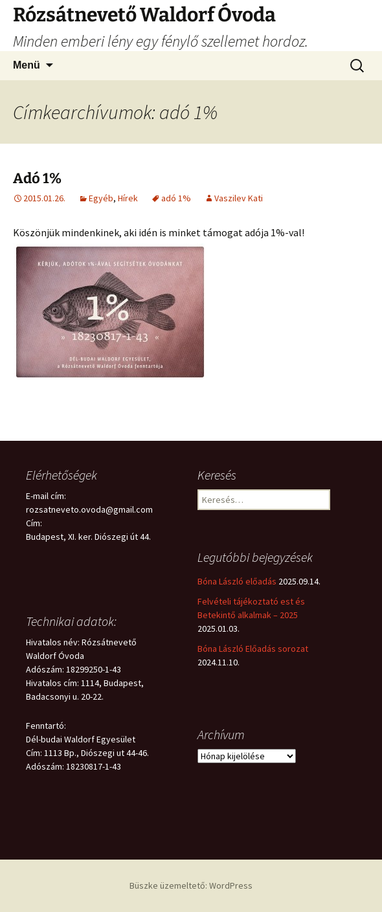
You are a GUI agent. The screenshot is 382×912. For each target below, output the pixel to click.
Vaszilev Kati (238, 198)
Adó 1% (37, 178)
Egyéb (101, 198)
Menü (26, 65)
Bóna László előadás (236, 581)
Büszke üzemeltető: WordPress (191, 885)
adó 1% (176, 198)
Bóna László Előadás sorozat (252, 648)
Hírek (128, 198)
